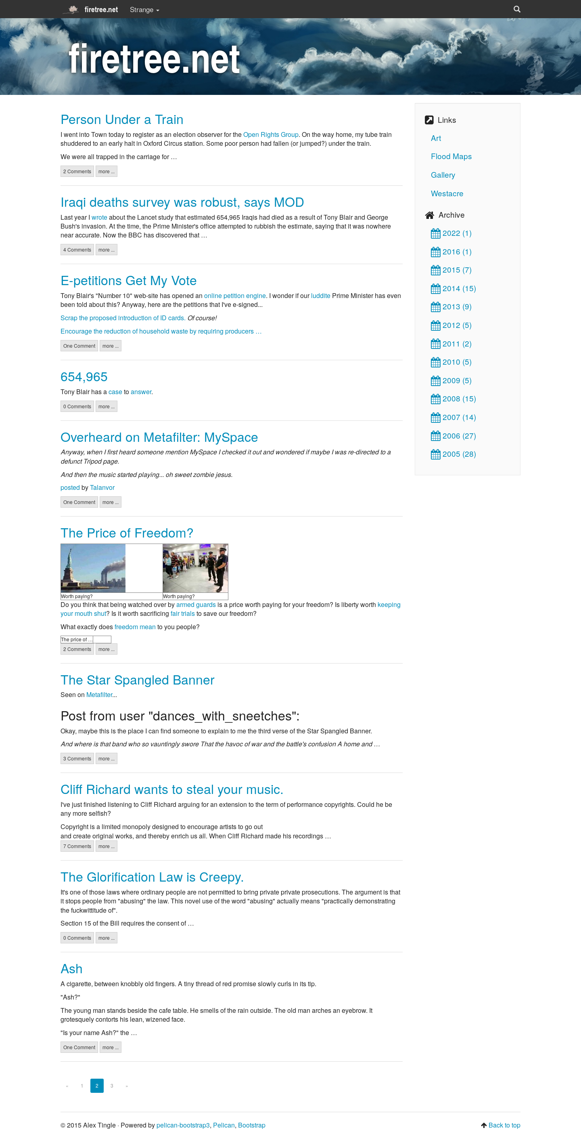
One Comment (79, 345)
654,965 (84, 375)
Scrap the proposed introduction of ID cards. (123, 317)
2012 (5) (451, 324)
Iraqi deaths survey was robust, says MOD (182, 201)
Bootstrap (251, 1125)
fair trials (183, 613)
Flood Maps (451, 155)
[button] (517, 9)
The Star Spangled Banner (138, 679)
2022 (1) (451, 232)
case (115, 391)
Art (436, 137)
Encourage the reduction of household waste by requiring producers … (161, 331)
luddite (320, 295)
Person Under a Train (122, 118)
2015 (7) (451, 269)
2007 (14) (453, 416)
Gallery (443, 174)
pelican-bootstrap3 (183, 1125)
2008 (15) (453, 398)
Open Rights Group (271, 134)
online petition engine (235, 295)
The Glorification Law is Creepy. (152, 876)
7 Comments (77, 845)
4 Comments (77, 249)
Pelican (224, 1125)
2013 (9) (451, 305)
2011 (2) (451, 343)
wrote (99, 217)
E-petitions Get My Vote (129, 279)
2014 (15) (453, 287)
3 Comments (77, 758)
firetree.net (89, 9)
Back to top (504, 1125)
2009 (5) (451, 379)
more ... (106, 171)
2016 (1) (451, 251)
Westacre (447, 192)
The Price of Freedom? (127, 532)
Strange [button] (144, 9)
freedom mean (135, 626)
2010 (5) (451, 361)
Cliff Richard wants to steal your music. (172, 788)
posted (70, 487)
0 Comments (77, 406)
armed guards (196, 604)
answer (141, 391)
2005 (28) (453, 453)
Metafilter (99, 694)
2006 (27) (453, 435)
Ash (72, 967)
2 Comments (77, 171)
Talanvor (102, 487)
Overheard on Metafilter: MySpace (159, 436)
